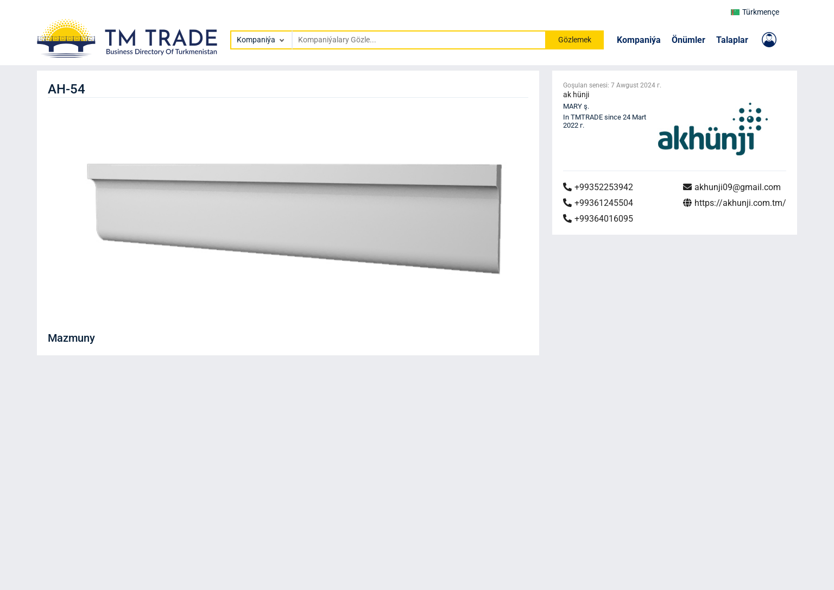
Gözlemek (574, 39)
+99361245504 (598, 203)
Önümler (688, 40)
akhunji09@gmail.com (732, 187)
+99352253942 (598, 187)
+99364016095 (598, 219)
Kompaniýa (639, 40)
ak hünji (576, 94)
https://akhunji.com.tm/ (734, 203)
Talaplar (732, 40)
